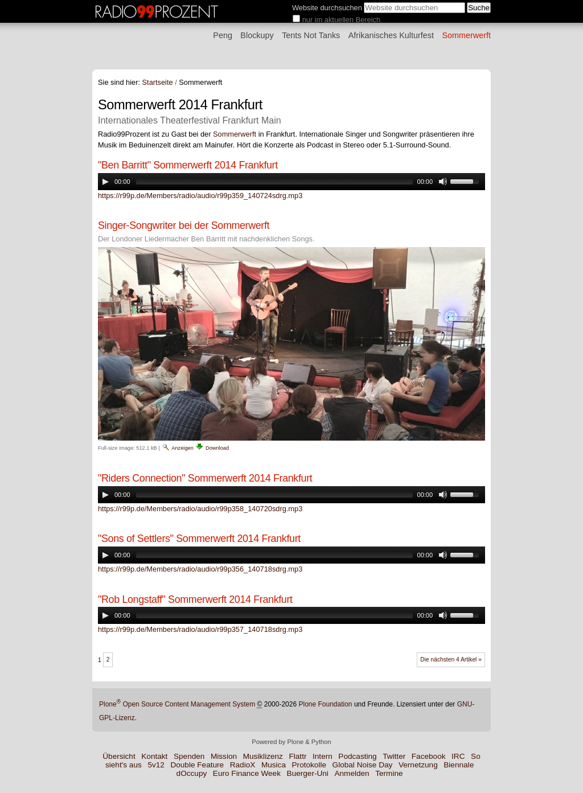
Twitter (394, 756)
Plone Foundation (325, 704)
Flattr (297, 756)
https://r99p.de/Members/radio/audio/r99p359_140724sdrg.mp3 (200, 195)
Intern (322, 756)
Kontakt (154, 756)
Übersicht (118, 756)
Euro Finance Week (247, 773)
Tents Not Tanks (311, 35)
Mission (224, 756)
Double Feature (197, 765)
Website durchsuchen (327, 7)
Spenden (189, 756)
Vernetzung (418, 765)
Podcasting (357, 756)
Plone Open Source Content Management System (177, 704)
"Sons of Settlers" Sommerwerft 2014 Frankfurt (199, 538)
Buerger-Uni (308, 773)
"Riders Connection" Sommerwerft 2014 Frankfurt (205, 478)
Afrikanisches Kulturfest (391, 35)
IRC (458, 756)
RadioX (243, 765)
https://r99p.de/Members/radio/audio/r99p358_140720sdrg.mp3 (200, 508)
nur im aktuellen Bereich (341, 19)
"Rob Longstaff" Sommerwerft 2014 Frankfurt (195, 599)
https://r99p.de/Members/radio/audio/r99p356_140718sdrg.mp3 (200, 569)
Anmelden (351, 773)
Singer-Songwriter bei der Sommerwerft (183, 225)
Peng (222, 35)
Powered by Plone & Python (291, 741)
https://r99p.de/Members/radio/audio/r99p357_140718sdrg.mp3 (200, 629)
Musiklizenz (263, 756)
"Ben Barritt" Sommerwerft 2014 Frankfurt (188, 165)
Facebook (429, 756)
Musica (273, 765)
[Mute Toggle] (442, 181)
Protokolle (309, 765)
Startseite (157, 82)
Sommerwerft (466, 35)
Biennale (459, 765)
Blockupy (256, 35)
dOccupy (191, 773)
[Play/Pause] (105, 181)
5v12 (155, 765)
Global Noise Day (362, 765)
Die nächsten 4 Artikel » (451, 659)
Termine (389, 773)
